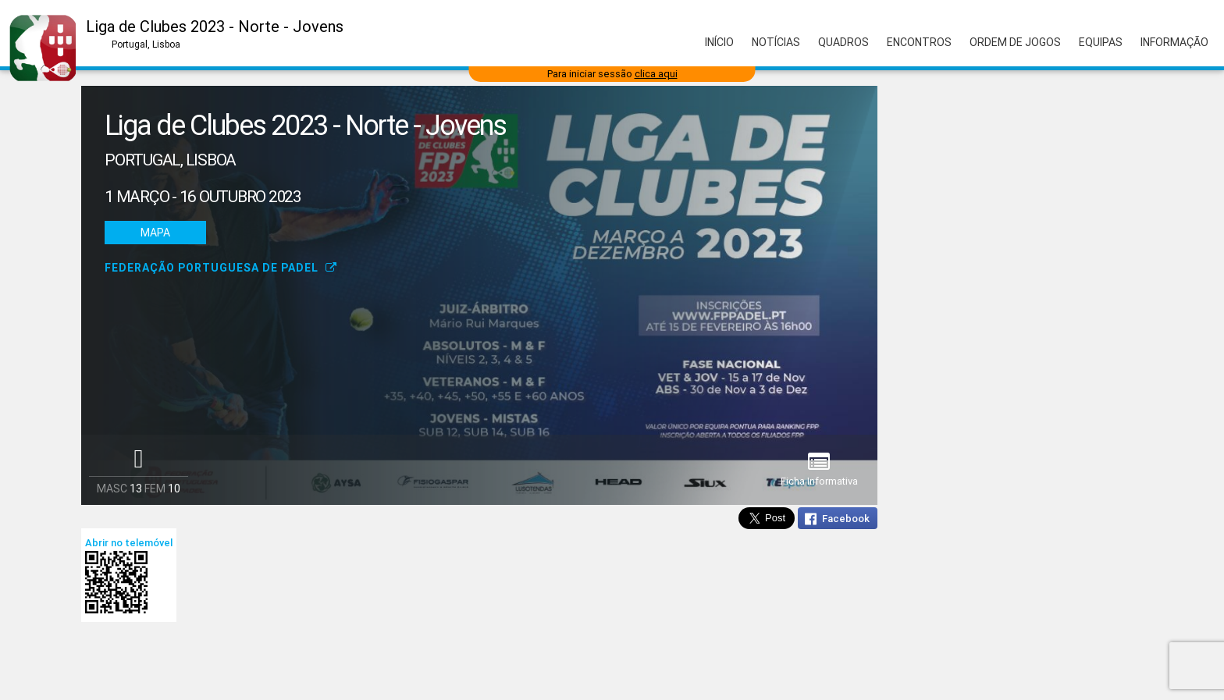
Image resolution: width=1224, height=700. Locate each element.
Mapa (155, 233)
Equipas (1101, 42)
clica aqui (656, 73)
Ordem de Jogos (1015, 42)
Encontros (919, 42)
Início (719, 42)
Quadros (843, 42)
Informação (1174, 42)
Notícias (776, 42)
